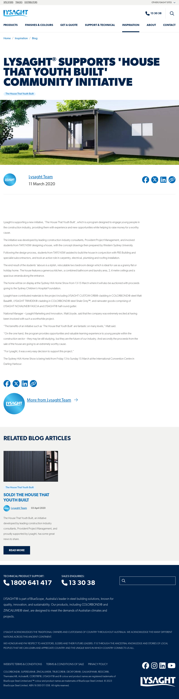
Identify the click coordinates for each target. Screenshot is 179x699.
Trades (18, 2)
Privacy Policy (98, 664)
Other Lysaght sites (164, 2)
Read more (17, 550)
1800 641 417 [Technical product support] (27, 583)
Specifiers (8, 2)
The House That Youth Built (20, 94)
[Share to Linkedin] (163, 179)
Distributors (30, 2)
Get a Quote (69, 25)
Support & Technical (100, 25)
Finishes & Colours (39, 25)
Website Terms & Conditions (22, 664)
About (151, 25)
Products (10, 25)
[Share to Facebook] (145, 179)
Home (7, 38)
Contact (169, 25)
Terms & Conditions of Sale (65, 664)
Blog (34, 38)
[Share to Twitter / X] (154, 179)
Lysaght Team (41, 177)
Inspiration (130, 25)
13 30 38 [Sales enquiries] (78, 583)
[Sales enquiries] (155, 13)
